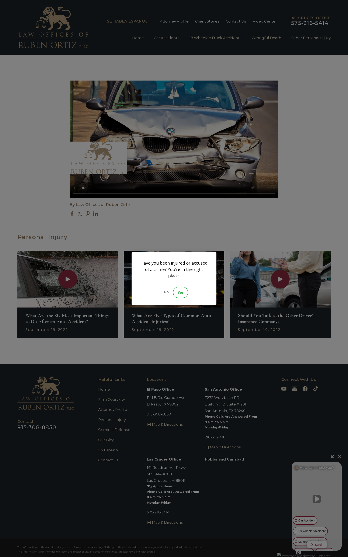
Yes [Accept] (180, 292)
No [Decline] (166, 292)
